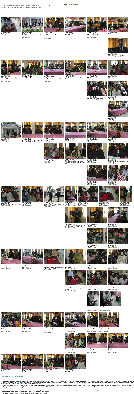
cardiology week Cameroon (33, 7)
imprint (33, 5)
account (27, 5)
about (22, 5)
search (37, 5)
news (3, 5)
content (7, 5)
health (22, 7)
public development (13, 7)
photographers (15, 5)
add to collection (5, 36)
